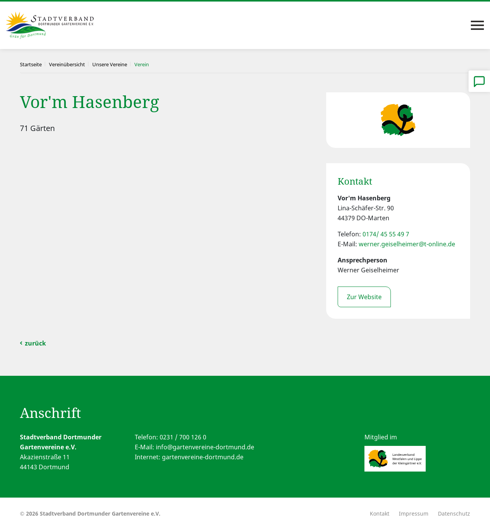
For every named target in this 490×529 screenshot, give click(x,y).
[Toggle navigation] (477, 25)
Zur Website (364, 297)
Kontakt (379, 513)
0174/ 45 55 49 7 (386, 234)
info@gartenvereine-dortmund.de (205, 447)
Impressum (413, 513)
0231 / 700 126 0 (183, 437)
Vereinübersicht (67, 64)
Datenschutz (454, 513)
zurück (35, 343)
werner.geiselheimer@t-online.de (407, 244)
